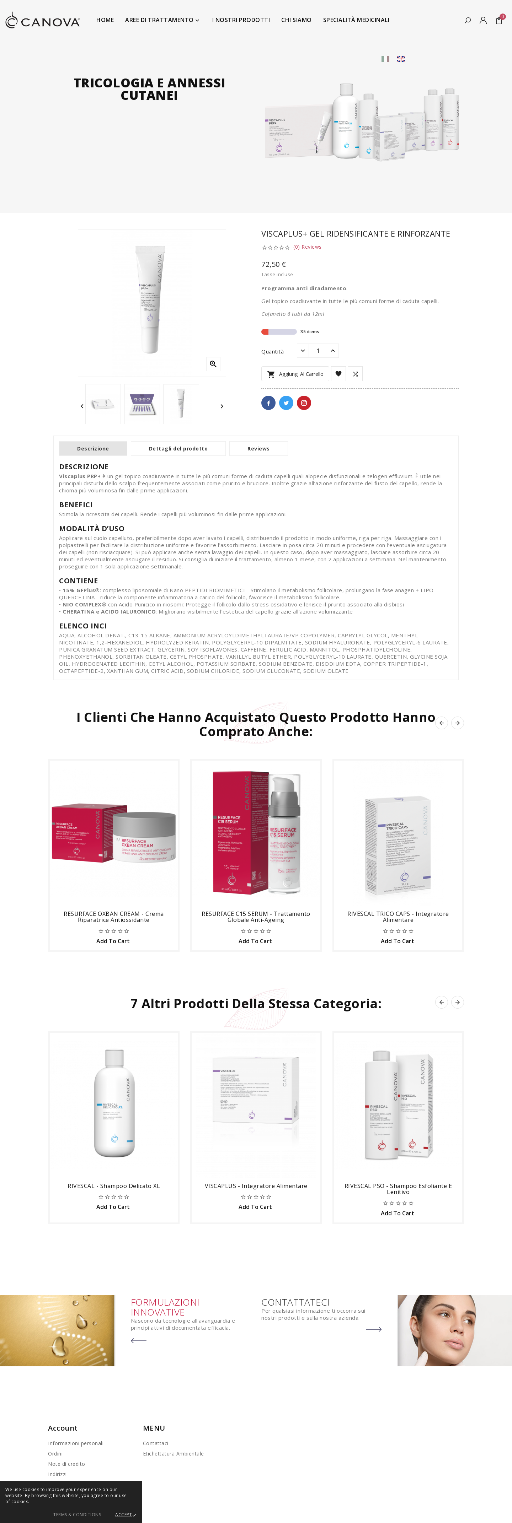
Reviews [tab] (258, 448)
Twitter (286, 403)
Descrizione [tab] (93, 448)
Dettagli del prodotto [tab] (178, 448)
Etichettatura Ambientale (173, 1453)
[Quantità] (318, 351)
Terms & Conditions (77, 1515)
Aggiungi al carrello (295, 374)
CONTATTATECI (295, 1302)
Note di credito (66, 1463)
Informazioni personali (75, 1443)
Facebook (268, 403)
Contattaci (156, 1443)
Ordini (55, 1453)
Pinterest (304, 403)
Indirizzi (57, 1474)
